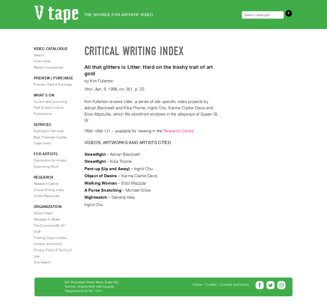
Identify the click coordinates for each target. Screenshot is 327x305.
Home (197, 285)
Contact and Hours (48, 244)
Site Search (42, 262)
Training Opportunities (50, 238)
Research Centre (178, 131)
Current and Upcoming (50, 102)
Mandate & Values (47, 219)
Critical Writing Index (49, 190)
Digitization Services (49, 131)
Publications (43, 114)
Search (39, 55)
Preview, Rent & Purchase (53, 84)
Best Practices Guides (50, 137)
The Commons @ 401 (50, 226)
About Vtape (43, 213)
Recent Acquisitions (48, 67)
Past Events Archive (49, 108)
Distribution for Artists (50, 160)
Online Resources (46, 196)
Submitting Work (46, 167)
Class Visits (42, 143)
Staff (37, 232)
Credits (211, 285)
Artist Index (42, 61)
